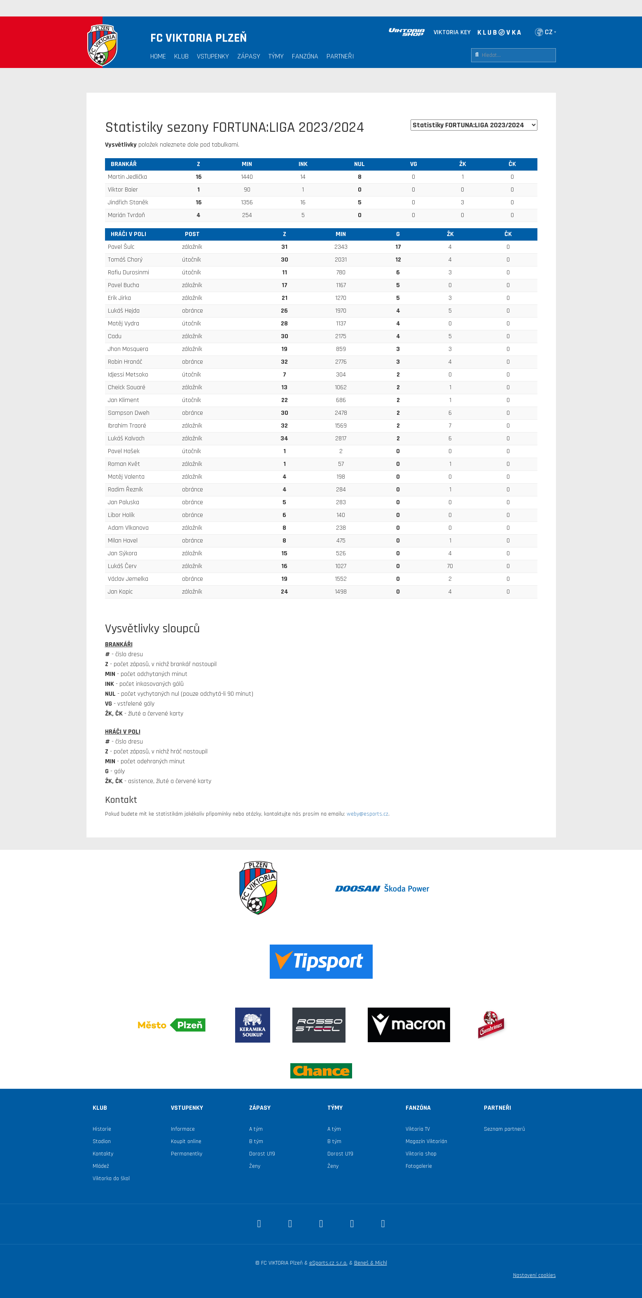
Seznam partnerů (504, 1129)
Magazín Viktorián (426, 1141)
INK (303, 164)
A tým (256, 1129)
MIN (247, 164)
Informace (183, 1129)
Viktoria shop (421, 1154)
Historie (102, 1129)
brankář (124, 164)
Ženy (254, 1166)
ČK (512, 164)
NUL (359, 164)
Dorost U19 (262, 1154)
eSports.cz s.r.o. (328, 1263)
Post (192, 234)
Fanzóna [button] (305, 56)
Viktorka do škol (111, 1178)
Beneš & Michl (370, 1263)
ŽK (462, 164)
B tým (256, 1141)
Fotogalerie (419, 1166)
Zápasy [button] (248, 56)
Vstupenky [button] (213, 56)
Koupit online (186, 1141)
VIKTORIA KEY (452, 32)
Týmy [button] (276, 56)
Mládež (101, 1166)
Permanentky (186, 1154)
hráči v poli (128, 234)
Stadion (102, 1141)
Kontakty (103, 1154)
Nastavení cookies (534, 1275)
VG (413, 164)
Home (158, 56)
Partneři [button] (340, 56)
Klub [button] (181, 56)
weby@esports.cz (367, 814)
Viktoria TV (418, 1129)
